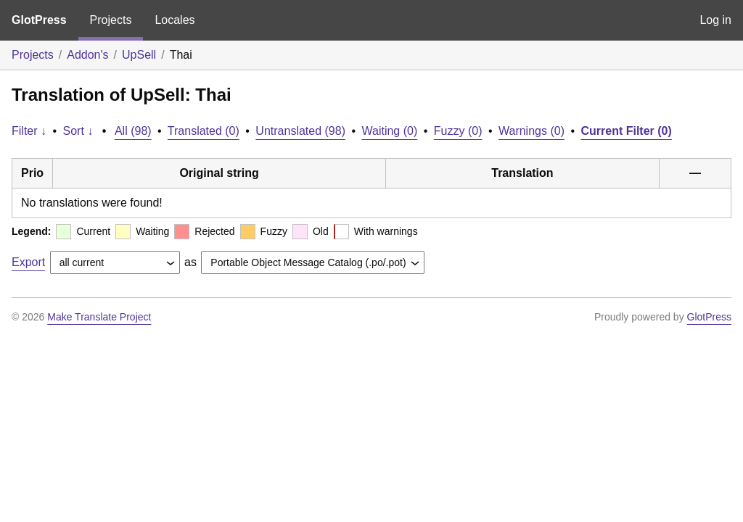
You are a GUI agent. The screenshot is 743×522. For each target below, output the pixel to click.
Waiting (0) (390, 131)
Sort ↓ (78, 131)
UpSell (139, 55)
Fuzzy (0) (458, 131)
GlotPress (39, 20)
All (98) (133, 131)
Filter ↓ (29, 131)
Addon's (87, 55)
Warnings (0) (531, 131)
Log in (715, 20)
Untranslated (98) (300, 131)
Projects (111, 20)
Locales (174, 20)
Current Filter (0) (625, 131)
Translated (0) (203, 131)
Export (28, 262)
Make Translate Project (99, 317)
